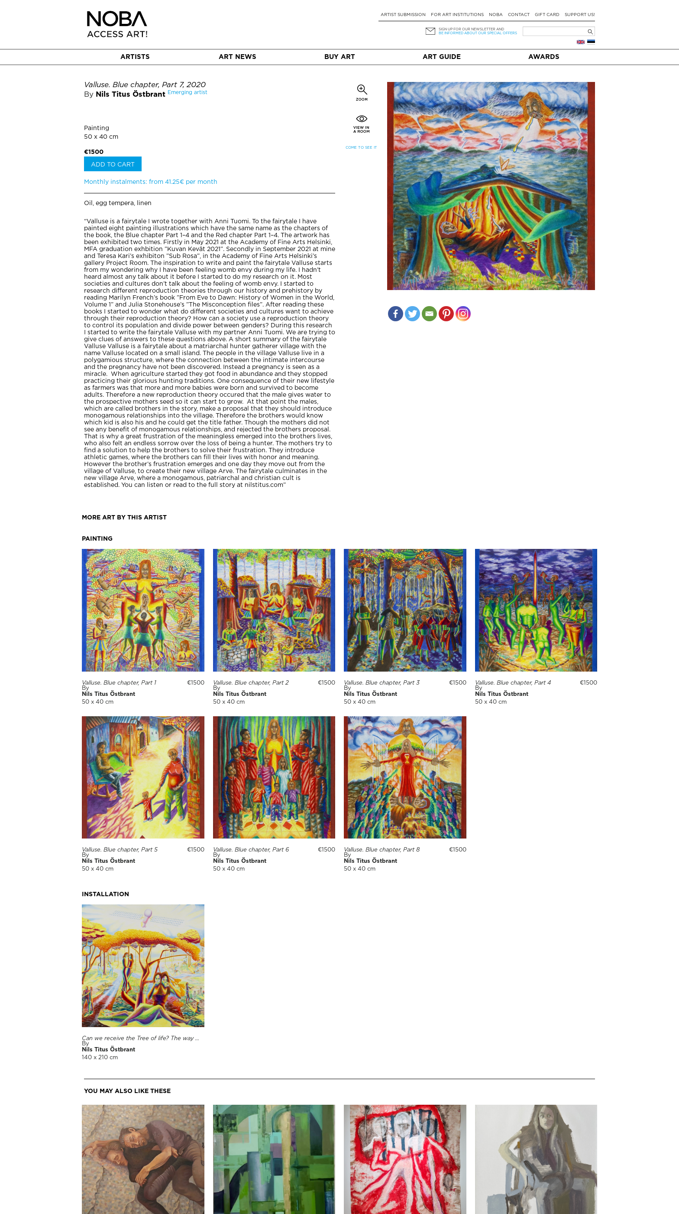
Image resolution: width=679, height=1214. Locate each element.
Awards (543, 57)
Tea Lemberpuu (497, 1209)
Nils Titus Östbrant (130, 94)
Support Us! (580, 15)
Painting (96, 128)
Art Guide (442, 57)
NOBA (496, 15)
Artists (135, 57)
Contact (519, 15)
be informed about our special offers (478, 33)
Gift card (547, 15)
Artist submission (403, 15)
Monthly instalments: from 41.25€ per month (150, 182)
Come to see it (361, 147)
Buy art (339, 57)
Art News (237, 57)
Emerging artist (187, 92)
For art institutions (457, 15)
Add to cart (113, 164)
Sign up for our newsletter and (471, 29)
